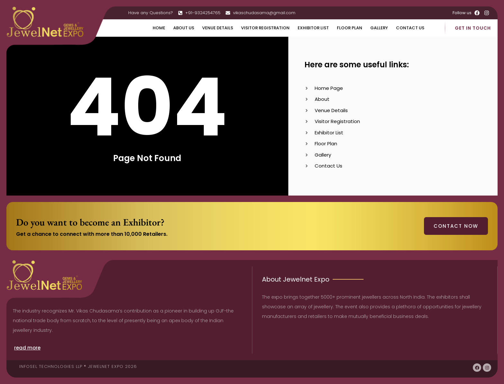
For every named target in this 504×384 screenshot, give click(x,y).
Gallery (379, 28)
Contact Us (410, 28)
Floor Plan (349, 28)
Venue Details (217, 28)
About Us (183, 28)
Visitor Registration (265, 28)
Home (159, 28)
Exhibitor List (313, 28)
